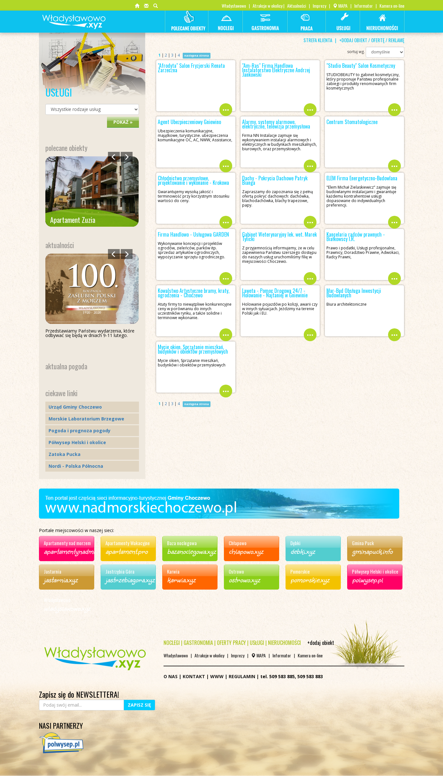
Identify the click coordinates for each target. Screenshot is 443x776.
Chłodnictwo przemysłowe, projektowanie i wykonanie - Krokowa (193, 180)
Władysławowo (234, 5)
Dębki (295, 542)
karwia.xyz (181, 579)
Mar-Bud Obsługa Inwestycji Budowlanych (353, 293)
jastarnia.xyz (61, 579)
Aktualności (296, 5)
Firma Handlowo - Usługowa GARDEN (193, 234)
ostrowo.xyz (244, 579)
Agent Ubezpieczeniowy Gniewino (189, 122)
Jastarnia (52, 571)
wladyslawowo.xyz (67, 607)
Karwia (173, 571)
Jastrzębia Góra (119, 571)
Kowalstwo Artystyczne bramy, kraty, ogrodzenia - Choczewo (193, 293)
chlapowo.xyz (246, 550)
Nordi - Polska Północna (76, 466)
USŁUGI (257, 643)
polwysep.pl (367, 579)
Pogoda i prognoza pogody (80, 430)
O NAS (171, 676)
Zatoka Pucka (64, 454)
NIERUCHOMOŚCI (284, 643)
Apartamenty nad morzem (67, 542)
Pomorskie (300, 571)
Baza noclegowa (182, 542)
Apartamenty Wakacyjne (127, 542)
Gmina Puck (363, 542)
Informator (363, 5)
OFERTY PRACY (231, 643)
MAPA (340, 5)
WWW (217, 676)
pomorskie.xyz (309, 579)
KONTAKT (194, 676)
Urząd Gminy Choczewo (75, 407)
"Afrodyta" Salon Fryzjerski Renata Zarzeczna (191, 68)
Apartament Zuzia (72, 220)
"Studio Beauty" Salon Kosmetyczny (360, 65)
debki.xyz (302, 550)
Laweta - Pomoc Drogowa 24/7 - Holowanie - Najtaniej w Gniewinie (275, 293)
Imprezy (319, 5)
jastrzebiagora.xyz (130, 579)
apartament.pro (126, 550)
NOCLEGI (172, 643)
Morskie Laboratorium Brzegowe (86, 419)
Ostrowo (236, 571)
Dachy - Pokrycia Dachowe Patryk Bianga (275, 180)
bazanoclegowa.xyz (191, 550)
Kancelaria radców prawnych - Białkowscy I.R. (355, 237)
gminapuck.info (372, 550)
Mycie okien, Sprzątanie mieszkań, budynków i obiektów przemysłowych (193, 349)
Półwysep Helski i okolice (77, 442)
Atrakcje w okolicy (267, 5)
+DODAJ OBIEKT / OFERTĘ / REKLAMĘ (371, 39)
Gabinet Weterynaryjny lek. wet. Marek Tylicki (279, 237)
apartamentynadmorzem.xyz (82, 550)
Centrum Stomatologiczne (352, 122)
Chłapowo (238, 542)
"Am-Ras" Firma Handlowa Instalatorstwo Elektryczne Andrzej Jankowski (276, 70)
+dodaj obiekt (320, 643)
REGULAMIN (242, 676)
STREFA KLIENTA (317, 39)
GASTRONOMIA (198, 643)
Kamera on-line (391, 5)
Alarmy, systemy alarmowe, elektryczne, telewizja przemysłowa (276, 124)
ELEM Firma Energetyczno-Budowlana (361, 178)
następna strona (196, 55)
